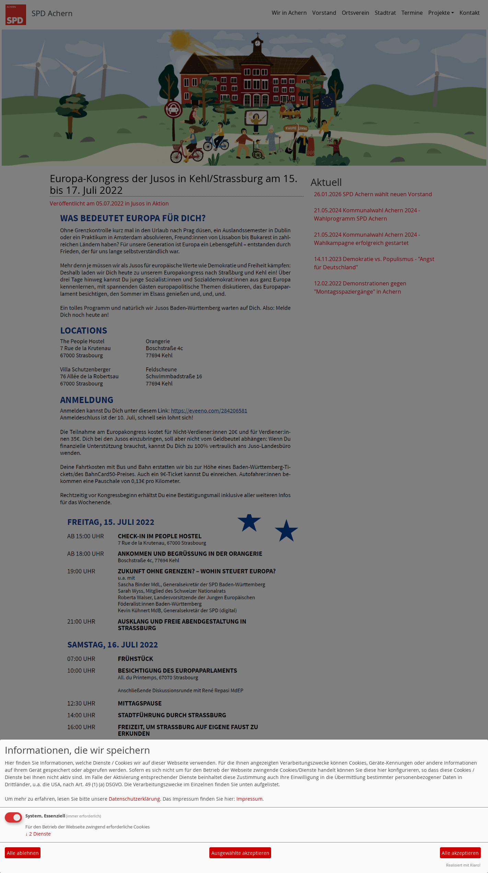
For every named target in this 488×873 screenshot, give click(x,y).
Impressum (249, 798)
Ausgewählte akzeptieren (240, 853)
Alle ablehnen (23, 853)
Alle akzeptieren (460, 853)
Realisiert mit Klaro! (463, 865)
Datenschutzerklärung (134, 798)
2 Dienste (38, 833)
